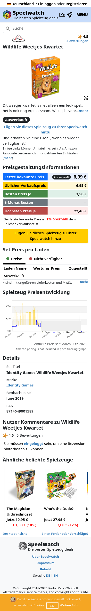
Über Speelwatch (45, 556)
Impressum (45, 563)
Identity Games (19, 385)
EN (55, 575)
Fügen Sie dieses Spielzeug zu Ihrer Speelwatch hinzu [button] (45, 129)
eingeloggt (33, 443)
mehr (83, 110)
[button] (86, 97)
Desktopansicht (15, 533)
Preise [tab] (14, 258)
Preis (55, 268)
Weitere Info (69, 605)
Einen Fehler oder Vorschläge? (65, 533)
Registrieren (76, 3)
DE (48, 575)
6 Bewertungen (76, 41)
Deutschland (20, 3)
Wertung (41, 268)
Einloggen (47, 3)
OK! (52, 606)
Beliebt (45, 569)
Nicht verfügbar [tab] (45, 258)
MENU (82, 14)
